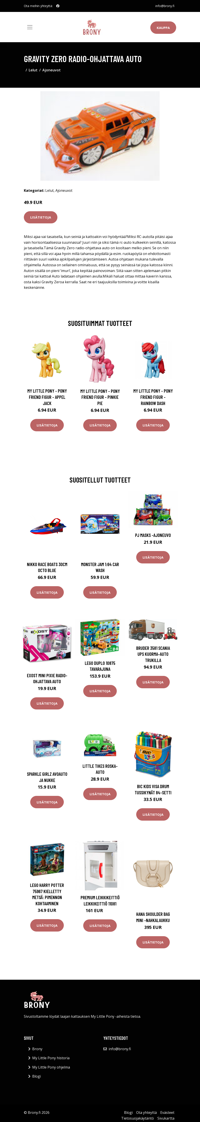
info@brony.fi (164, 6)
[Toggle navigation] (30, 27)
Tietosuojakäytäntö (137, 1118)
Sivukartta (165, 1118)
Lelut (33, 70)
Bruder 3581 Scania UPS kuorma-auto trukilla (153, 654)
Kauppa (163, 27)
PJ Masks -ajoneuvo (153, 535)
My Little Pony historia (51, 1057)
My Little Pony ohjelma (51, 1067)
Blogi (36, 1076)
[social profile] (58, 6)
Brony (37, 1048)
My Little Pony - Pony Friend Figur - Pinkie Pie (100, 397)
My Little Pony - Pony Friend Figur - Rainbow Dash (153, 397)
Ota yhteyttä (146, 1112)
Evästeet (167, 1112)
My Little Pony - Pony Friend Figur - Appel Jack (47, 397)
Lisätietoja (40, 217)
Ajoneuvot (51, 70)
